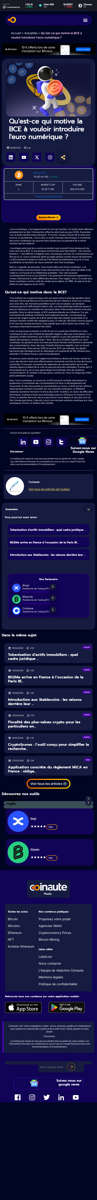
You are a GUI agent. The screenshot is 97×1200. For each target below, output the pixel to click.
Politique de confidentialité (58, 984)
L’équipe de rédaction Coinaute (61, 970)
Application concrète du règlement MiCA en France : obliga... (48, 769)
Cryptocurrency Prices (55, 933)
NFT (11, 939)
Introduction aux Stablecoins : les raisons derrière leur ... (48, 555)
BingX (33, 818)
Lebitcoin (45, 957)
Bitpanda (35, 849)
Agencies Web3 (50, 926)
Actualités (31, 33)
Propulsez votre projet (55, 919)
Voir (51, 827)
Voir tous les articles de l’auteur (49, 489)
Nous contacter (50, 963)
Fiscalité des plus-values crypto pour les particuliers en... (44, 724)
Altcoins (14, 926)
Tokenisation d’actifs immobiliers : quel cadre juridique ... (48, 530)
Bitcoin (13, 919)
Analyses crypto (12, 802)
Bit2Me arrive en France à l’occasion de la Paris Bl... (44, 542)
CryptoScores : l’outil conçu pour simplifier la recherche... (48, 746)
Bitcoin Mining (49, 939)
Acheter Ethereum (21, 946)
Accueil (16, 33)
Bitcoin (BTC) (39, 173)
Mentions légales (51, 977)
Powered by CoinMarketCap (48, 196)
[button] (88, 509)
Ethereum (15, 933)
